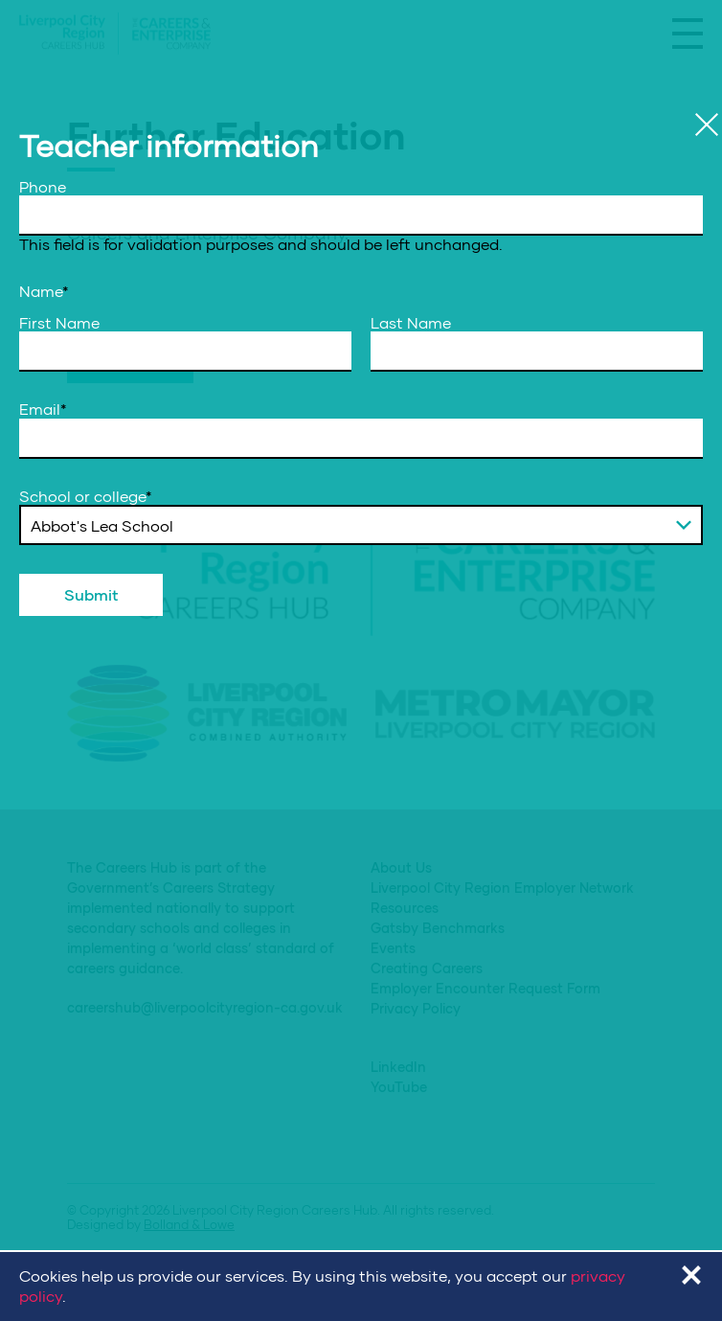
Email (43, 409)
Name (44, 291)
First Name (59, 322)
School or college (85, 496)
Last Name (411, 322)
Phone (42, 186)
